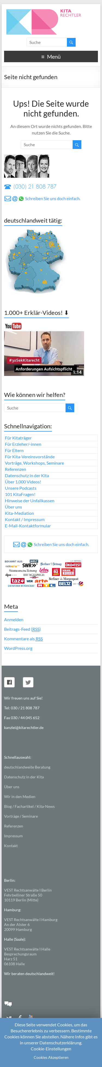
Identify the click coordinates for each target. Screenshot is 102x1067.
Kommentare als (23, 638)
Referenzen (15, 469)
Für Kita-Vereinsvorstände (30, 456)
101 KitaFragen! (20, 494)
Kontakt (11, 845)
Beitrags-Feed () (22, 629)
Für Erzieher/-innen (23, 444)
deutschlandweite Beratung (27, 767)
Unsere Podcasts (20, 488)
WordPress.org (18, 648)
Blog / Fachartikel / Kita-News (29, 806)
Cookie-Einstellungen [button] (51, 1048)
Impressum (13, 835)
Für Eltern (14, 450)
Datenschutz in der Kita (27, 475)
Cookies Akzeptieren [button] (51, 1057)
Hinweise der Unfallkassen (29, 500)
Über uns (13, 506)
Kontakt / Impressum (25, 519)
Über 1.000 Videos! (23, 481)
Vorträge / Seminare (21, 816)
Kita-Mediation (19, 513)
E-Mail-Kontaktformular (28, 525)
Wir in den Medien (19, 796)
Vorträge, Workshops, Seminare (34, 462)
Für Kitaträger (18, 437)
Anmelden (13, 619)
